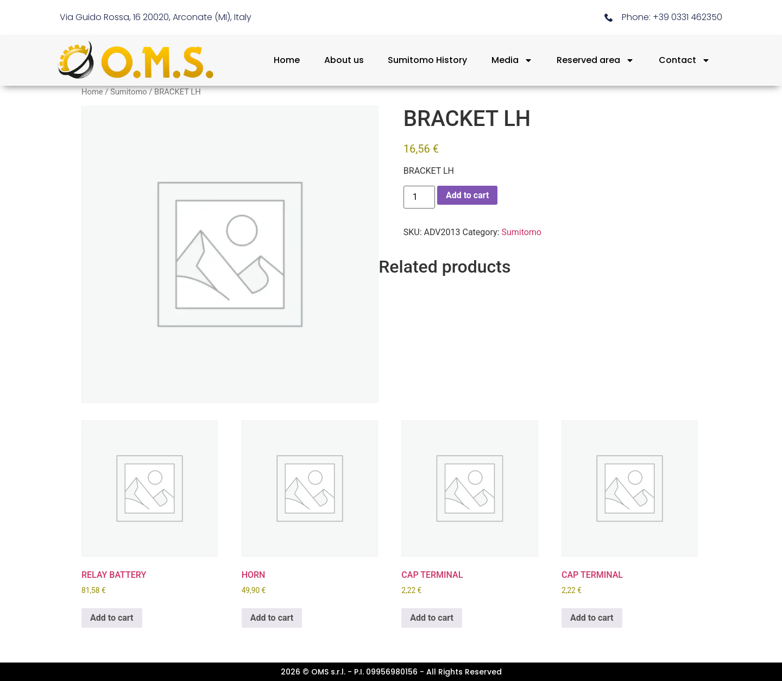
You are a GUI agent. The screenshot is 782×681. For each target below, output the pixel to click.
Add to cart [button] (112, 618)
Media (512, 60)
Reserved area (595, 60)
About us (344, 60)
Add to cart (467, 195)
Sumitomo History (427, 60)
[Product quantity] (419, 197)
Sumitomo (128, 92)
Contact (684, 60)
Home (287, 60)
